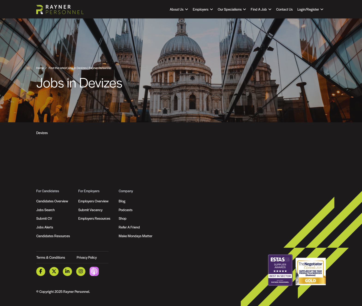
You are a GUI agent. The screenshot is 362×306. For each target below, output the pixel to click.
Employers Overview (93, 200)
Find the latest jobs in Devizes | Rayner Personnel (80, 68)
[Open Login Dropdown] (310, 9)
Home (40, 68)
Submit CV (44, 218)
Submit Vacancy (90, 209)
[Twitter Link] (54, 271)
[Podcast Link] (94, 271)
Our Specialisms (230, 9)
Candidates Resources (53, 235)
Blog (122, 200)
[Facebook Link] (40, 271)
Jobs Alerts (44, 227)
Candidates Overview (52, 200)
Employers (200, 9)
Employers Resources (94, 218)
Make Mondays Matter (135, 235)
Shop (123, 218)
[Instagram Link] (80, 271)
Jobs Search (45, 209)
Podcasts (126, 209)
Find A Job (259, 9)
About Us (177, 9)
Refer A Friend (129, 227)
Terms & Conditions (50, 257)
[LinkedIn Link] (67, 271)
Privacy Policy (87, 257)
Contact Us (284, 9)
